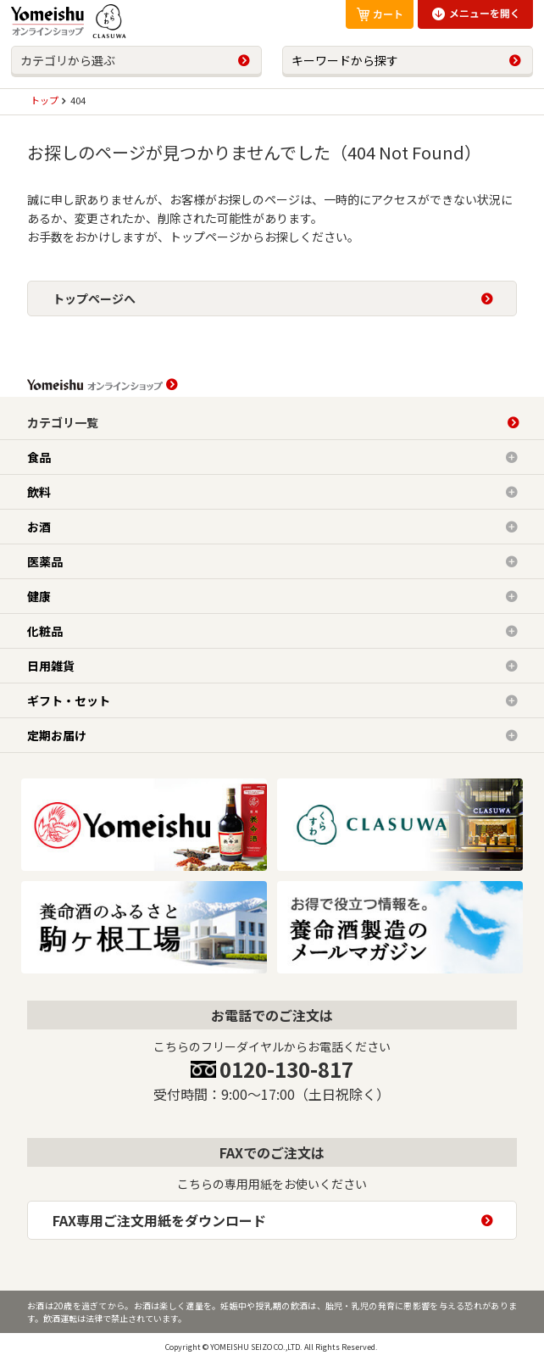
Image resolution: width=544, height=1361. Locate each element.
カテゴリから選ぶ (67, 60)
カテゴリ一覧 (62, 422)
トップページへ (94, 298)
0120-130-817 (286, 1069)
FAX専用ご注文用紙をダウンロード (159, 1220)
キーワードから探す (344, 60)
